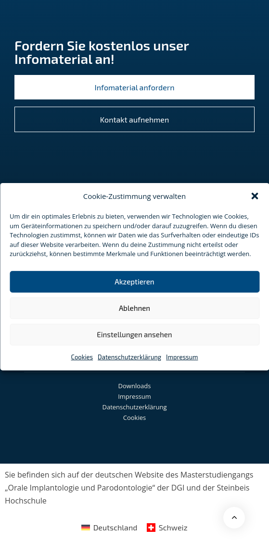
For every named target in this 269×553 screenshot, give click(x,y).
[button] (254, 196)
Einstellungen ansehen (134, 334)
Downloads (134, 385)
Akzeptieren (134, 281)
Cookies (82, 356)
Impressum (182, 356)
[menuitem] (109, 527)
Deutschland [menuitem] (115, 527)
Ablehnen (134, 308)
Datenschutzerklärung (129, 356)
